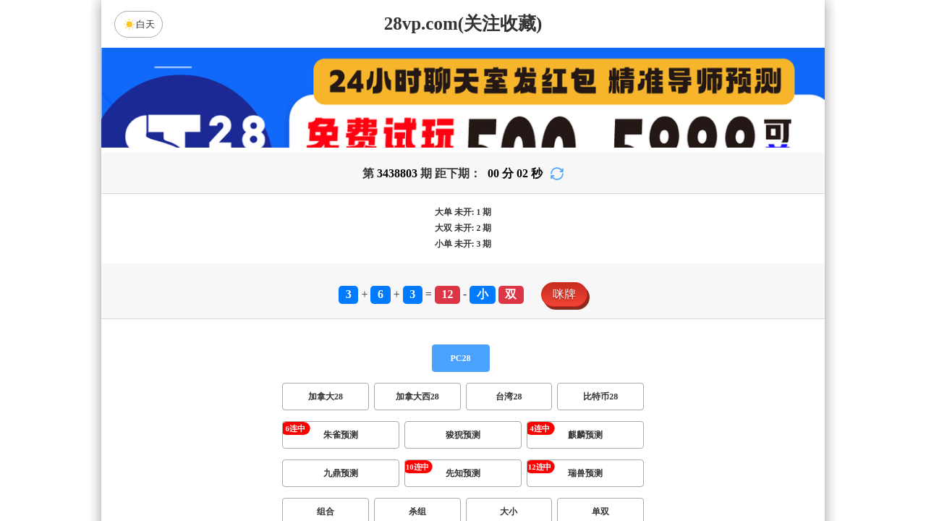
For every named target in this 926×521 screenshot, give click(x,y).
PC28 (461, 367)
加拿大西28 (417, 405)
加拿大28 (325, 405)
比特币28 (600, 405)
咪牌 (564, 303)
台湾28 (509, 405)
